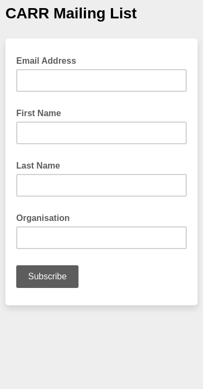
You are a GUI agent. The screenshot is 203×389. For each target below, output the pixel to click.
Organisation (46, 217)
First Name (42, 112)
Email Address (49, 60)
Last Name (41, 165)
